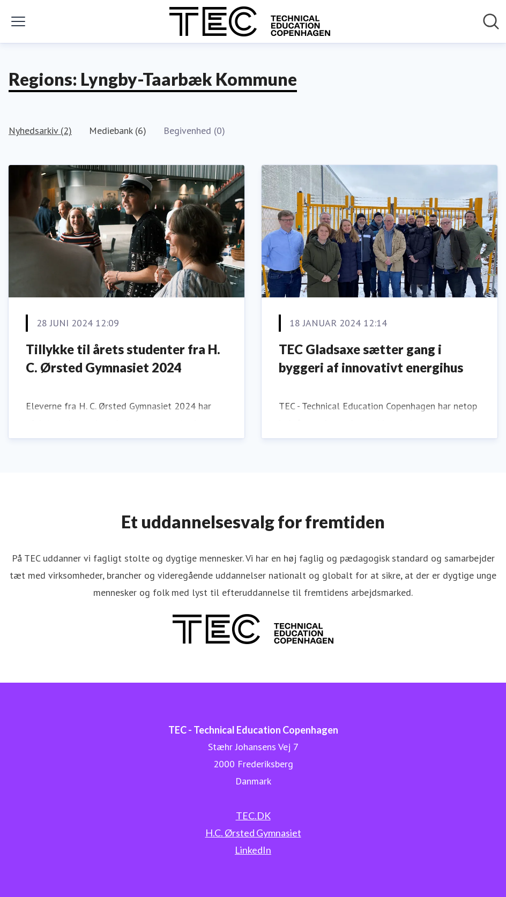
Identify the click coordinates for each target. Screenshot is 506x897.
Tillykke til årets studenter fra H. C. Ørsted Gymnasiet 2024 (123, 358)
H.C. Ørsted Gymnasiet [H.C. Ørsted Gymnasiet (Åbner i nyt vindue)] (253, 833)
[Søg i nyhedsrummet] (491, 21)
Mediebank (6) (117, 130)
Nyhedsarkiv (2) (40, 130)
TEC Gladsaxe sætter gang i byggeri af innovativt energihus (371, 358)
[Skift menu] (18, 21)
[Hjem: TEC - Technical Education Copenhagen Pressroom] (249, 21)
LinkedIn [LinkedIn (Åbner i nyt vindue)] (253, 850)
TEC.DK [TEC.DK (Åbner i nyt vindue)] (253, 815)
